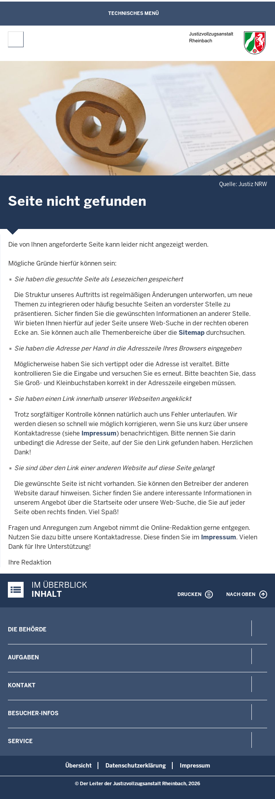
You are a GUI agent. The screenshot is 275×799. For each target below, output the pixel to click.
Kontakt (21, 685)
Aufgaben (23, 657)
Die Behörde (27, 629)
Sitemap (192, 332)
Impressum (98, 433)
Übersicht (78, 765)
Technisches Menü (133, 13)
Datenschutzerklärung (135, 765)
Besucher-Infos (33, 713)
